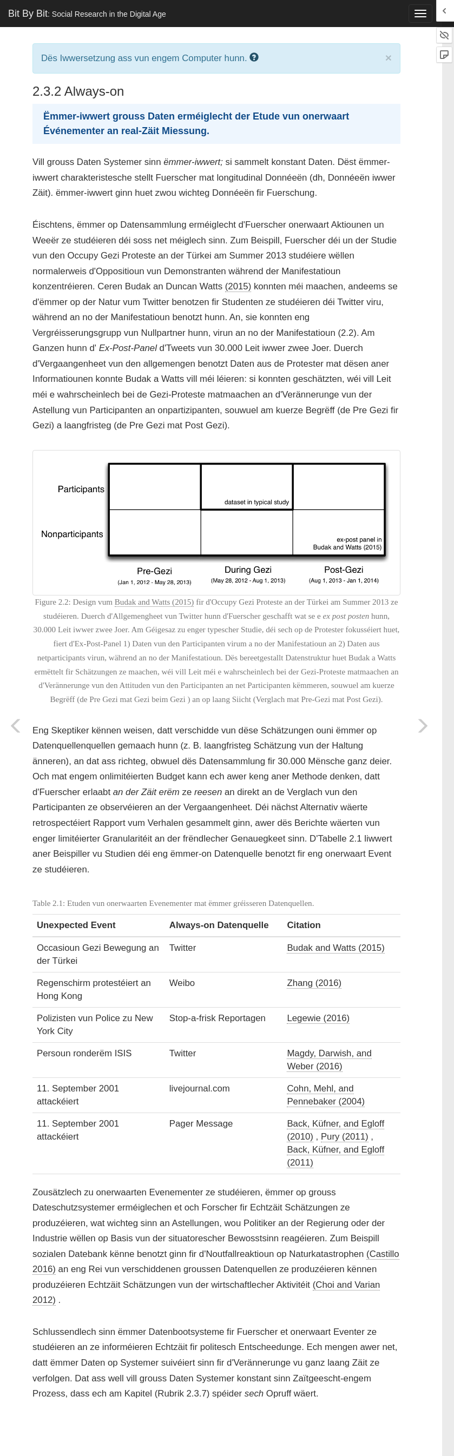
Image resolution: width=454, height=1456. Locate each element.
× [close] (388, 57)
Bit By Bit (87, 13)
